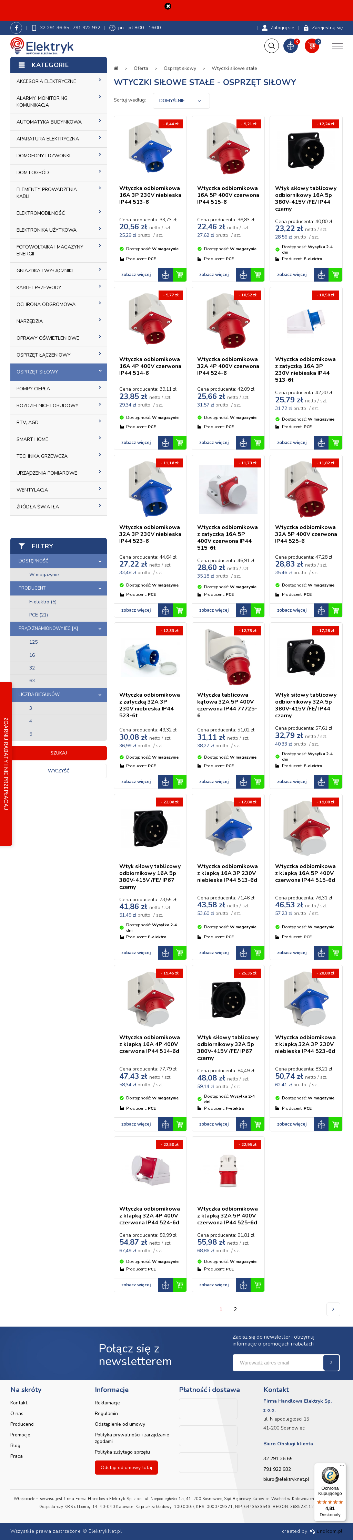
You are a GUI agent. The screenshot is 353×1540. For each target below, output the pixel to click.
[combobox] (181, 101)
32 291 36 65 (55, 27)
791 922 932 (86, 27)
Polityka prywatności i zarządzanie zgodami (132, 1438)
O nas (16, 1413)
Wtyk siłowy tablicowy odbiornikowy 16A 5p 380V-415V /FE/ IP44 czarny (305, 199)
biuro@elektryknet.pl (286, 1479)
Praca (16, 1456)
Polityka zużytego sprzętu (122, 1452)
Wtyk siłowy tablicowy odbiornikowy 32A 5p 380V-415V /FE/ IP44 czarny (305, 705)
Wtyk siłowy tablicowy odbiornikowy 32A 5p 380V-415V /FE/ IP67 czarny (228, 1048)
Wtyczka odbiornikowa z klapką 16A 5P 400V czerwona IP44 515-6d (305, 873)
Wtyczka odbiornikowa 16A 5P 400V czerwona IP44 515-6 (228, 195)
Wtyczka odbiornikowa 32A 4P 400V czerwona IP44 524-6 (228, 366)
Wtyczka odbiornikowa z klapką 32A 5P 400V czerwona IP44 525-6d (227, 1215)
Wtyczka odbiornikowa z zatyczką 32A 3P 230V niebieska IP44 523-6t (149, 705)
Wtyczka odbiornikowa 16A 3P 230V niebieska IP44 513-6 (150, 195)
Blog (15, 1445)
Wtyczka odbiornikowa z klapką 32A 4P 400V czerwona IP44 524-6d (149, 1215)
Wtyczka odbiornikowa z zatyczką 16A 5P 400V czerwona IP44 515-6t (227, 538)
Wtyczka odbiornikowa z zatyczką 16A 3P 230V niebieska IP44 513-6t (305, 370)
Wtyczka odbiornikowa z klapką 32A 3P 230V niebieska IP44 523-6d (305, 1044)
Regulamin (106, 1413)
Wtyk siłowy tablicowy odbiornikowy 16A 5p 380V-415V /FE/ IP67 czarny (150, 877)
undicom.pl (326, 1531)
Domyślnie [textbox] (171, 101)
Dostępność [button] (34, 561)
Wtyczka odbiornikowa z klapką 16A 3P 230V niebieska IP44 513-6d (227, 873)
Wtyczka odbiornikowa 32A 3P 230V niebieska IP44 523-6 (150, 534)
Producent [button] (32, 588)
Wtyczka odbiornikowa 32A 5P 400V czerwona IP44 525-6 (306, 534)
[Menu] (342, 1467)
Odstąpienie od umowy (120, 1424)
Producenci (22, 1424)
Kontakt (18, 1403)
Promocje (20, 1435)
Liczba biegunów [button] (39, 695)
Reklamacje (107, 1403)
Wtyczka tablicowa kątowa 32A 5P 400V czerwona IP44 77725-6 (227, 705)
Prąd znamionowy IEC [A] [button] (48, 628)
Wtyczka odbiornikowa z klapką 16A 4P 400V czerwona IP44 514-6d (149, 1044)
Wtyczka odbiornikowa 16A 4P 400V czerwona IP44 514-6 (150, 366)
